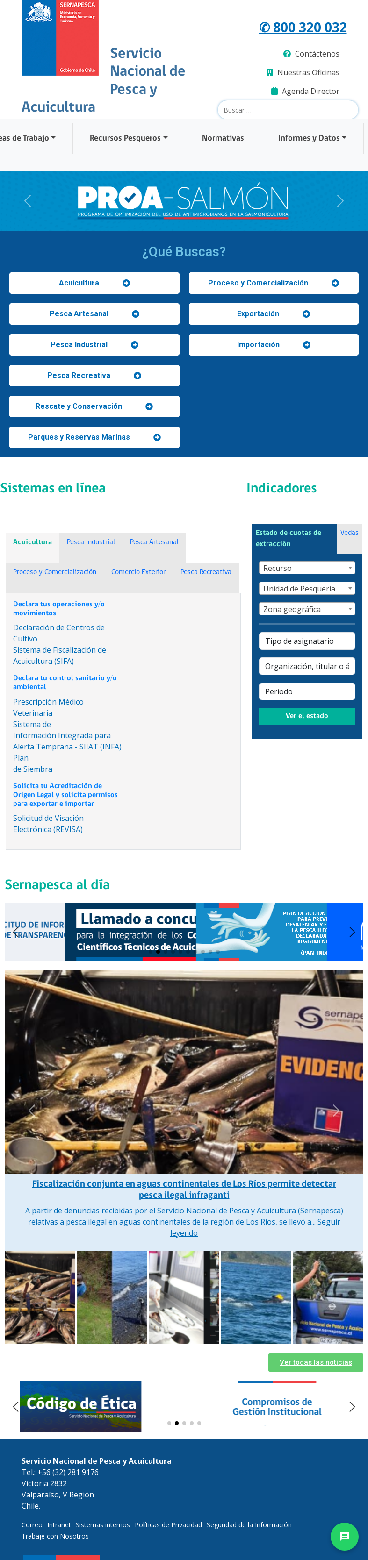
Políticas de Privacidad (168, 1524)
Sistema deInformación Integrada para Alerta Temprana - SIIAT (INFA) (67, 735)
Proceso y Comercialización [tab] (54, 572)
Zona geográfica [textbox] (292, 609)
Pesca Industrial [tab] (91, 542)
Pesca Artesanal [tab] (154, 542)
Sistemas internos (103, 1524)
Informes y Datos (309, 138)
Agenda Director (305, 91)
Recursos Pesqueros (125, 138)
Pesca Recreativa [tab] (205, 572)
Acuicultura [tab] (32, 542)
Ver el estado (307, 716)
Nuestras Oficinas (303, 72)
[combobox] (307, 567)
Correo (32, 1524)
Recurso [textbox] (277, 568)
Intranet (59, 1524)
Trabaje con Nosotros (55, 1536)
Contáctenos (311, 54)
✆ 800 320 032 (303, 27)
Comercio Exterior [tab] (138, 572)
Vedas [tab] (349, 533)
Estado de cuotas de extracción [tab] (288, 538)
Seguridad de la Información (249, 1524)
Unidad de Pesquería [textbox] (299, 589)
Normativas (223, 138)
